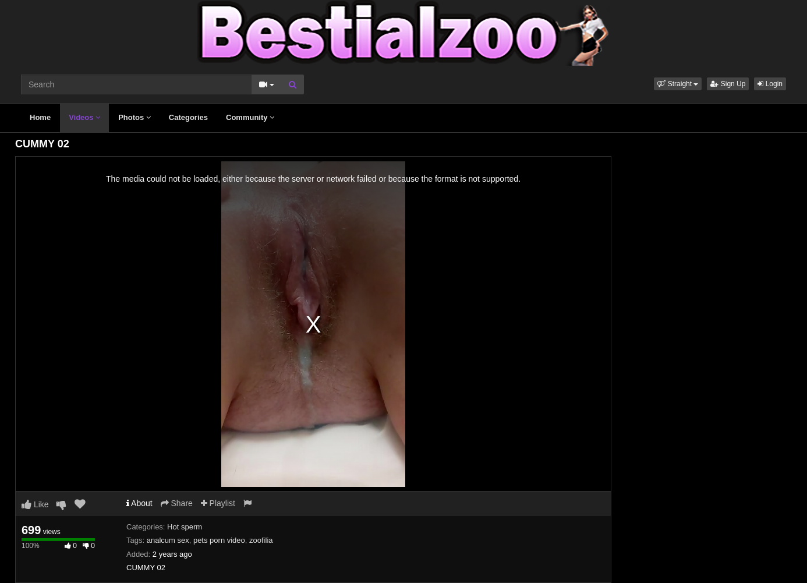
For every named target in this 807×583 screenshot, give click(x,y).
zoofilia (260, 540)
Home (40, 117)
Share (177, 503)
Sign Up (727, 84)
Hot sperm (184, 526)
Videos (84, 117)
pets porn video (219, 540)
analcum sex (168, 540)
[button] (678, 83)
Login (770, 84)
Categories (188, 117)
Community (250, 117)
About (139, 503)
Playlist (218, 503)
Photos (134, 117)
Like (35, 504)
